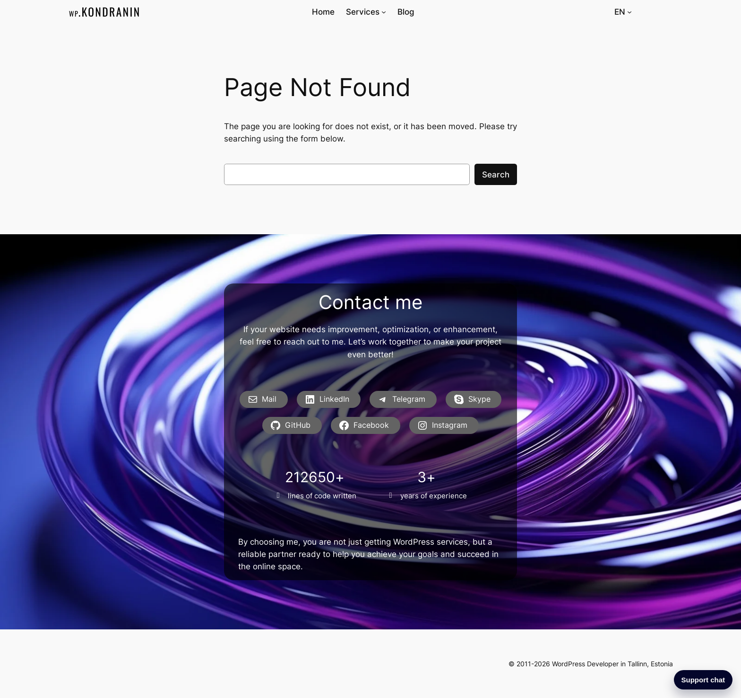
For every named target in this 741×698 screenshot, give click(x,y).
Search (495, 174)
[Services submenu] (383, 11)
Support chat (703, 680)
